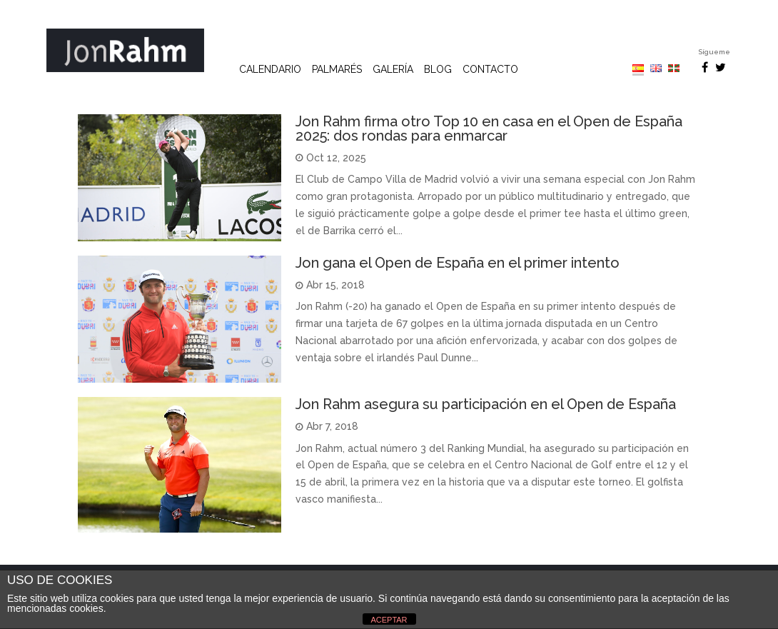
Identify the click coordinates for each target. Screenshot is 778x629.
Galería (393, 69)
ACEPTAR (388, 619)
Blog (438, 69)
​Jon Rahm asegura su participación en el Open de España (485, 404)
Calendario (270, 69)
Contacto (490, 69)
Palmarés (337, 69)
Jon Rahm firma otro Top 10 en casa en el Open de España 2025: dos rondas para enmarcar (488, 128)
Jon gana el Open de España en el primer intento (457, 262)
